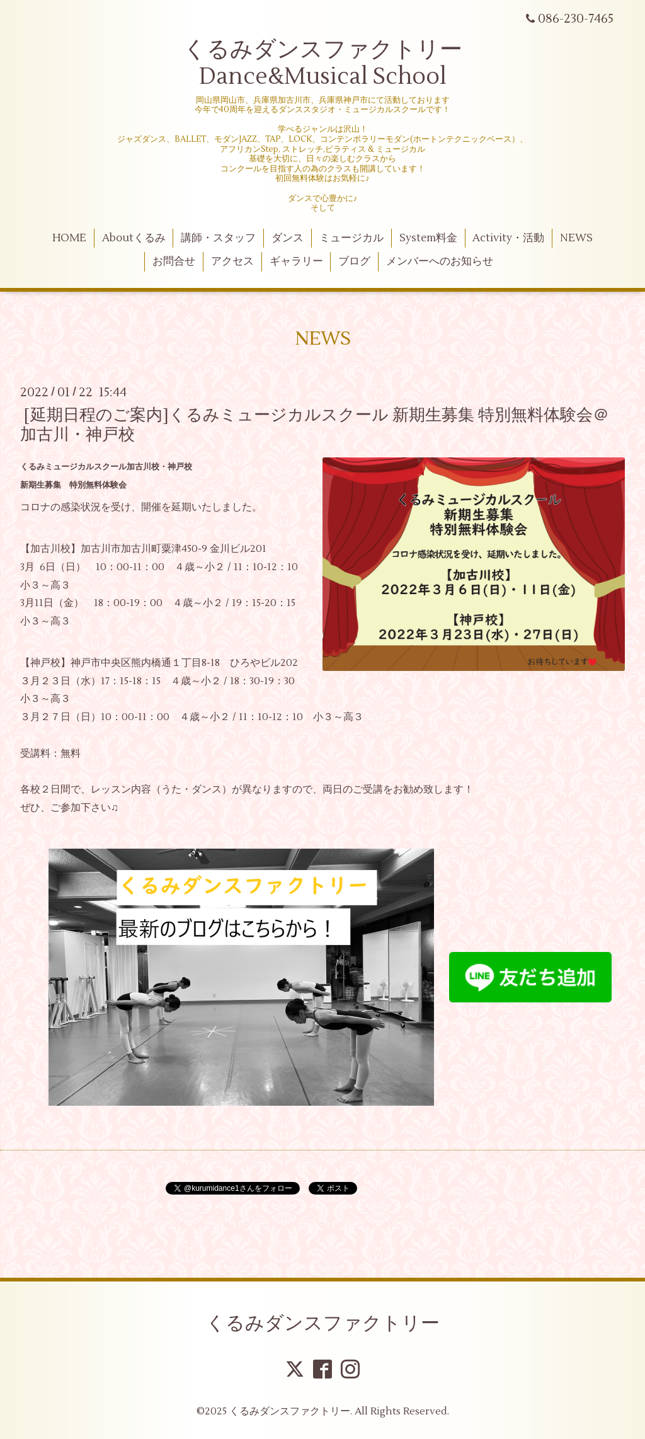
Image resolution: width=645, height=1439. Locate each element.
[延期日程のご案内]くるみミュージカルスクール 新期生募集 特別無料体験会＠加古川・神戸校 (314, 424)
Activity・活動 (508, 238)
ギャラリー (296, 261)
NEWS (576, 238)
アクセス (232, 261)
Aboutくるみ (134, 238)
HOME (69, 238)
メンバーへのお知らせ (439, 261)
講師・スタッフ (218, 238)
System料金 (428, 238)
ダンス (287, 238)
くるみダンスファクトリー (323, 1323)
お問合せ (173, 261)
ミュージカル (351, 238)
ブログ (354, 261)
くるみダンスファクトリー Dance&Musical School (322, 63)
